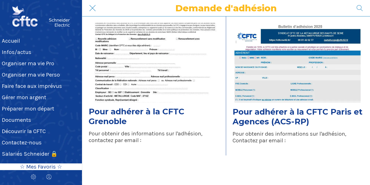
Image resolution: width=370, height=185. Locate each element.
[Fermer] (92, 8)
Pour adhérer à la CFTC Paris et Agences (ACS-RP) (298, 116)
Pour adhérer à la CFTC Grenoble (136, 116)
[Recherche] (360, 8)
